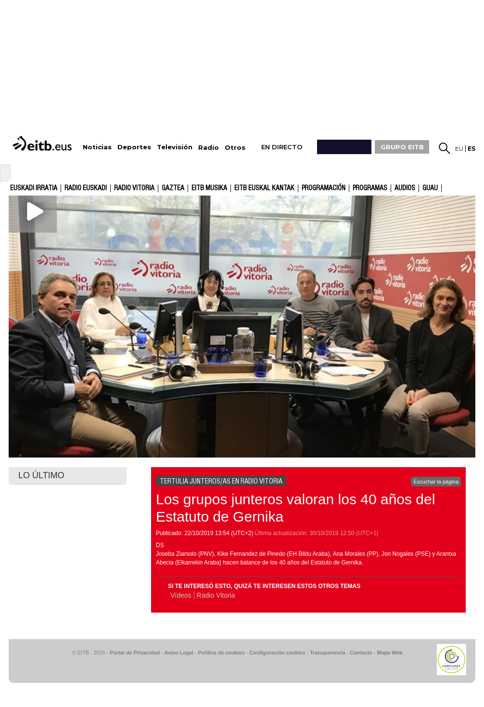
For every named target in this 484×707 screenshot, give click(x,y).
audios (405, 188)
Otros (235, 147)
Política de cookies (221, 652)
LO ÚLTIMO (41, 475)
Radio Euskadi (85, 188)
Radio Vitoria (134, 188)
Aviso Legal (179, 652)
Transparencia (327, 652)
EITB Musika (209, 188)
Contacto (361, 652)
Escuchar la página (436, 481)
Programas (370, 188)
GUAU (430, 188)
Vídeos (180, 595)
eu (459, 148)
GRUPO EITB (402, 147)
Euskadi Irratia (33, 188)
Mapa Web (389, 652)
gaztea (173, 188)
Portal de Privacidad (135, 652)
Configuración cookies (277, 652)
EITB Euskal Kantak (264, 188)
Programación (323, 188)
